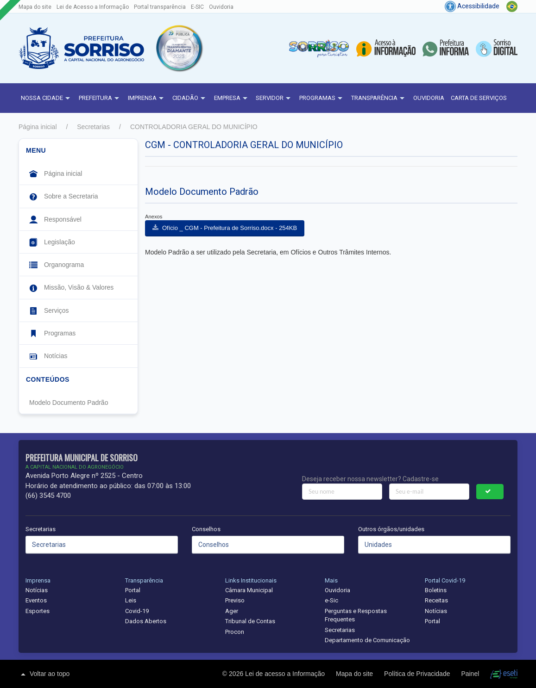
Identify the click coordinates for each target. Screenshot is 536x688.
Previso (235, 600)
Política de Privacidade (418, 673)
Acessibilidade (472, 6)
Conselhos (206, 529)
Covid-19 (137, 610)
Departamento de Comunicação (367, 640)
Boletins (436, 590)
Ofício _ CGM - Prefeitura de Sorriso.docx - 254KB (229, 227)
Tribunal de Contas (250, 621)
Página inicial (38, 126)
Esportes (37, 610)
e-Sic (331, 600)
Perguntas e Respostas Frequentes (356, 615)
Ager (231, 610)
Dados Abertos (145, 621)
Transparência (379, 98)
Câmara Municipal (249, 590)
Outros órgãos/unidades (391, 529)
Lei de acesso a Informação (286, 673)
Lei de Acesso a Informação (93, 7)
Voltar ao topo (44, 674)
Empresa (232, 98)
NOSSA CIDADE (46, 98)
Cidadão (190, 98)
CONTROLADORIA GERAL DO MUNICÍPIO (194, 126)
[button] (179, 48)
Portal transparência (160, 7)
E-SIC (197, 7)
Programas (322, 98)
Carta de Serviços (479, 97)
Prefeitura (100, 98)
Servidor (274, 98)
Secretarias (93, 126)
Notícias (36, 590)
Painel (471, 673)
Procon (234, 631)
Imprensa (147, 98)
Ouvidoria (221, 7)
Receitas (436, 600)
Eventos (36, 600)
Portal (132, 590)
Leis (130, 600)
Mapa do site (35, 7)
